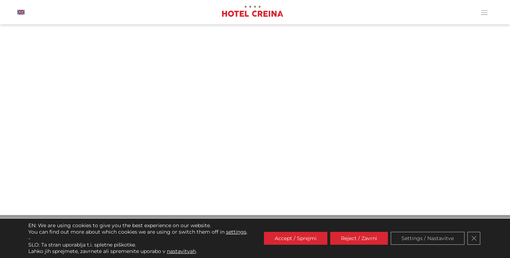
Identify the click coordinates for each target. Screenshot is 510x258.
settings (236, 232)
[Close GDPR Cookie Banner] (473, 238)
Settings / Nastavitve (427, 238)
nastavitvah (181, 251)
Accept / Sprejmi (296, 238)
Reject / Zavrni (359, 238)
